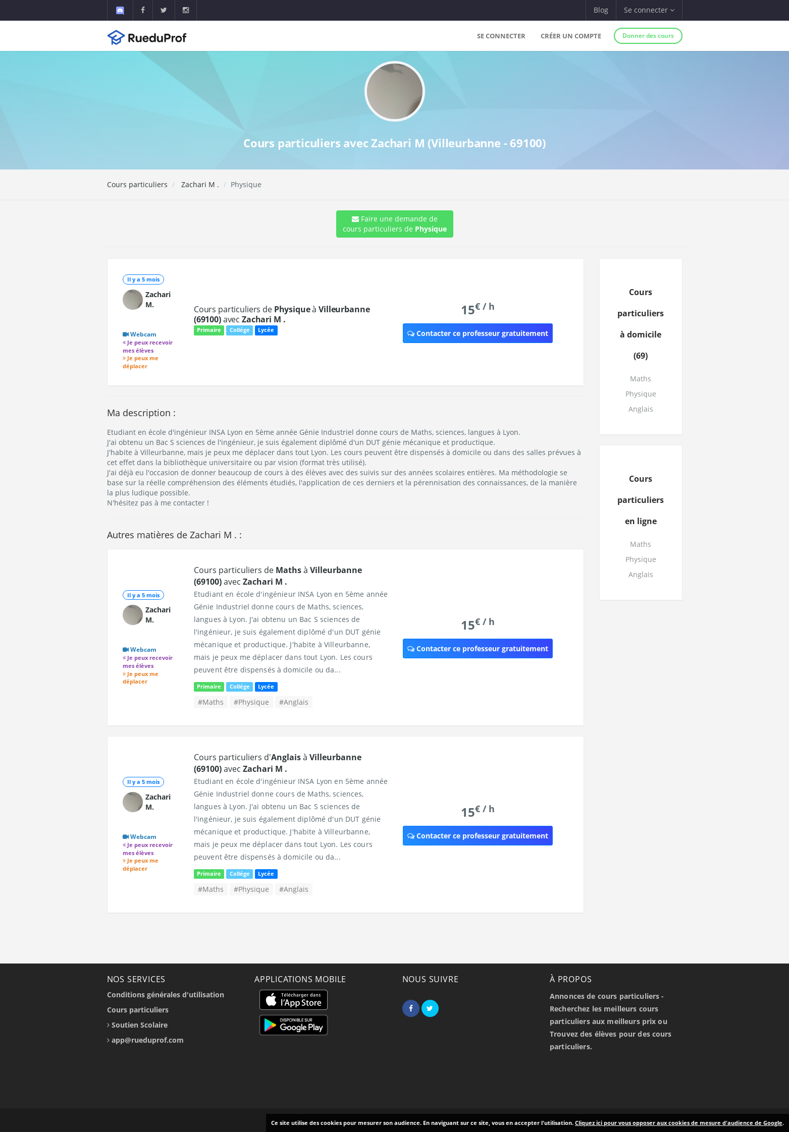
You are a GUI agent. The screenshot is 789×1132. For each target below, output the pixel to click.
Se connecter (501, 35)
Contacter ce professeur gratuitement (477, 333)
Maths (640, 378)
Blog (601, 10)
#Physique (251, 702)
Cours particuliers (137, 184)
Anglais (640, 409)
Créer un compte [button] (571, 35)
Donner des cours (648, 35)
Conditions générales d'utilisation (165, 994)
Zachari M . (199, 184)
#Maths (211, 702)
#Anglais (293, 702)
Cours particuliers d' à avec (277, 763)
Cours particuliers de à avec (282, 314)
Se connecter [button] (649, 10)
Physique (640, 394)
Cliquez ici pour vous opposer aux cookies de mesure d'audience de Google (678, 1122)
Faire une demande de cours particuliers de (395, 224)
